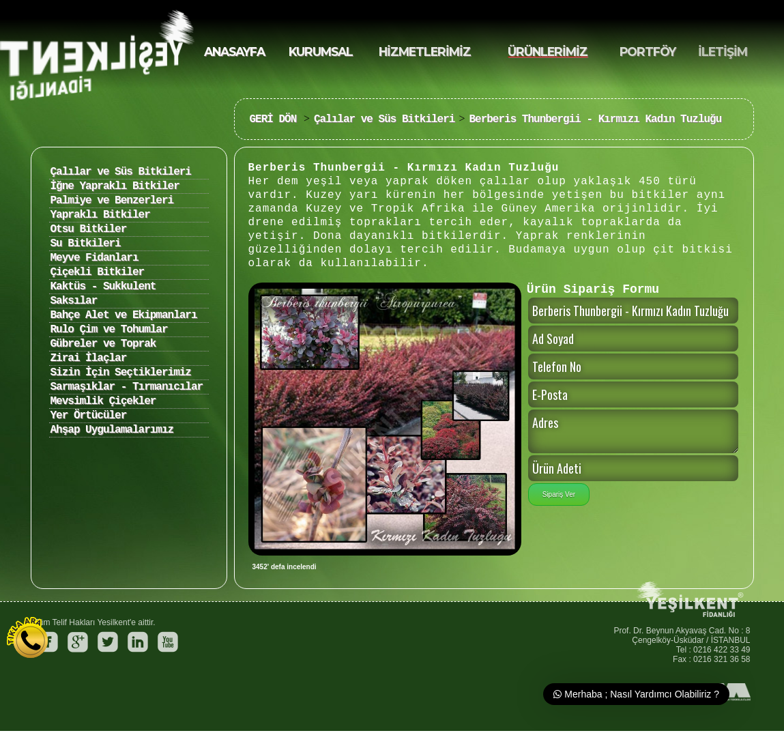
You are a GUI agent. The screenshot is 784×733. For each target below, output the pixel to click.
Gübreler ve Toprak (103, 344)
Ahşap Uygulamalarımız (112, 430)
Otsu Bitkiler (88, 229)
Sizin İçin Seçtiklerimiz (120, 372)
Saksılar (74, 301)
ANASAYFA (234, 51)
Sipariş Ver (558, 494)
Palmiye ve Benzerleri (112, 201)
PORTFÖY (648, 51)
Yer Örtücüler (88, 415)
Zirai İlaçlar (88, 358)
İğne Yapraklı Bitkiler (114, 186)
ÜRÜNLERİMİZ (547, 51)
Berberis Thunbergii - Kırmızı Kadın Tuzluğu (595, 119)
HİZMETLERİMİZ (425, 51)
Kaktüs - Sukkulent (103, 287)
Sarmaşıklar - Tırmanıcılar (126, 387)
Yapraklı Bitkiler (100, 215)
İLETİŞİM (722, 51)
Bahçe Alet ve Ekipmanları (123, 315)
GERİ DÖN (276, 119)
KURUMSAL (321, 51)
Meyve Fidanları (94, 258)
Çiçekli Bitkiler (97, 272)
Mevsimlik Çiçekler (103, 401)
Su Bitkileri (85, 244)
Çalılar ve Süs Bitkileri (384, 119)
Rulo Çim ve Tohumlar (109, 330)
